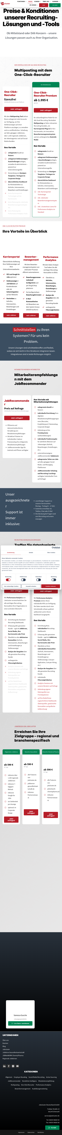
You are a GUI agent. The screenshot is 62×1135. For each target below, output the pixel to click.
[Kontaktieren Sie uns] (52, 1127)
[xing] (13, 1066)
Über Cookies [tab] (51, 552)
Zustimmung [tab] (10, 552)
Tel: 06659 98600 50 (52, 1120)
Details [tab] (31, 552)
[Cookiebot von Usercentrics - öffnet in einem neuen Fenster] (53, 548)
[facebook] (8, 1066)
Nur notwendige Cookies (11, 586)
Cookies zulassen (51, 586)
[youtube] (17, 1066)
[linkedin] (4, 1066)
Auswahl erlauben (31, 586)
